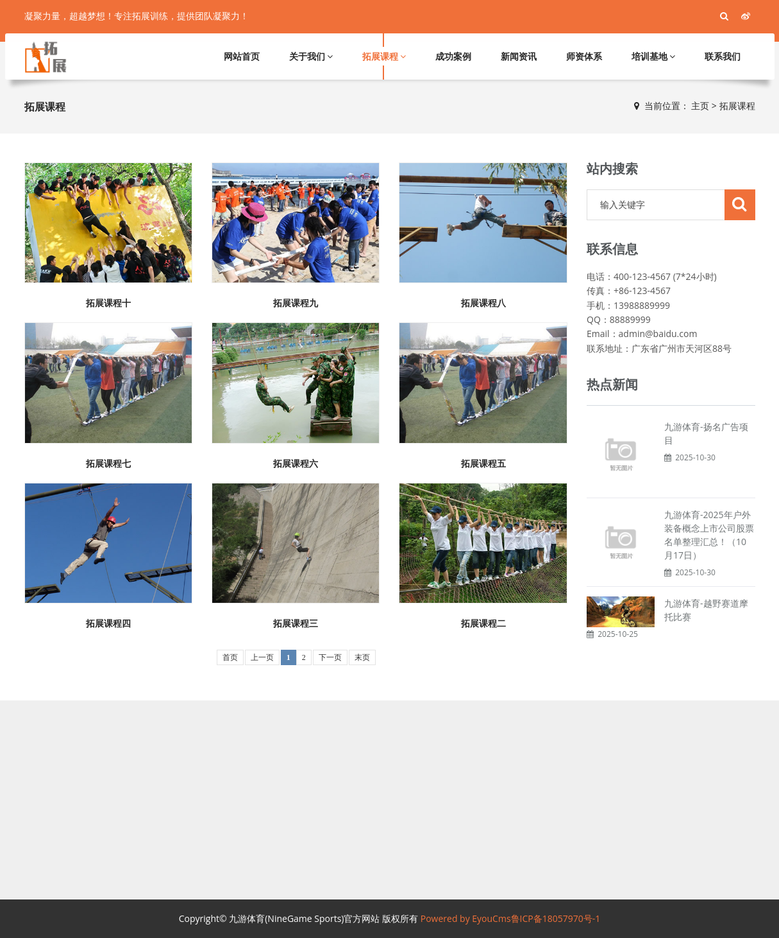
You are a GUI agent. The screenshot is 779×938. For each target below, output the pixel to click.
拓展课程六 (295, 463)
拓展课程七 (108, 463)
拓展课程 (737, 106)
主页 (700, 106)
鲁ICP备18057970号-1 (556, 918)
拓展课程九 (295, 303)
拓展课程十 (108, 303)
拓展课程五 (483, 463)
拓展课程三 (295, 623)
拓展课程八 (483, 303)
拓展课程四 (108, 623)
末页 (362, 657)
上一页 (262, 657)
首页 (230, 657)
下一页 (330, 657)
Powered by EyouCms (464, 918)
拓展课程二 (483, 623)
